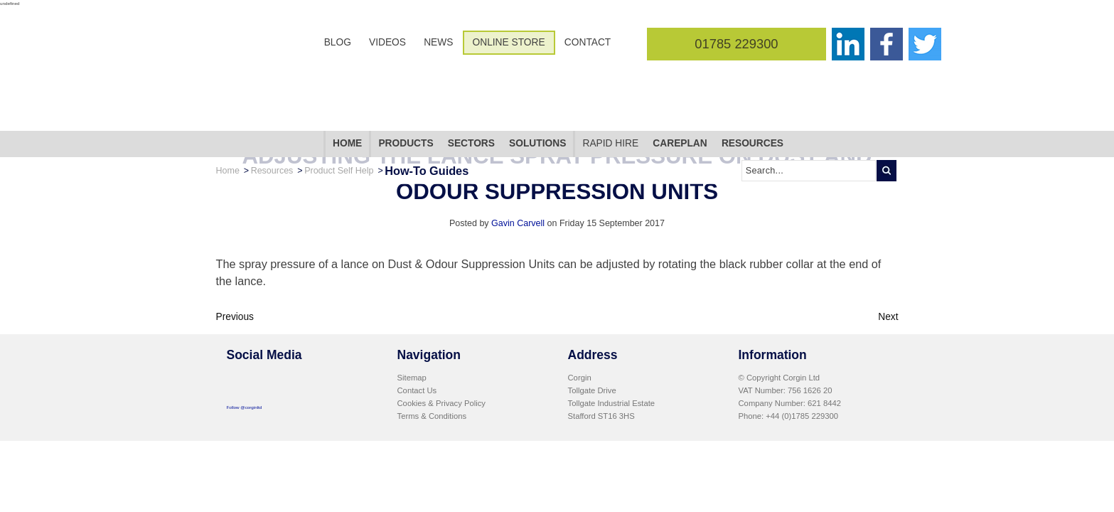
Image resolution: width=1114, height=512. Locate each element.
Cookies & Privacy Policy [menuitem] (441, 403)
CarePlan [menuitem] (680, 100)
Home (228, 127)
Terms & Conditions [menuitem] (432, 416)
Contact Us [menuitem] (417, 390)
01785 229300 (736, 43)
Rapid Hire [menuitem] (610, 100)
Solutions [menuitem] (537, 100)
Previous (235, 316)
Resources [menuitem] (752, 100)
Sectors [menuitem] (471, 100)
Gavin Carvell (518, 223)
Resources (272, 127)
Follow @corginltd (244, 407)
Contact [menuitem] (587, 42)
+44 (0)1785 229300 (802, 416)
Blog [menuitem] (337, 42)
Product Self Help (338, 127)
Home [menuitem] (347, 100)
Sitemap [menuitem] (412, 377)
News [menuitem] (438, 42)
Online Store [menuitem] (509, 42)
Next (888, 316)
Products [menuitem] (405, 100)
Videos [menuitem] (387, 42)
